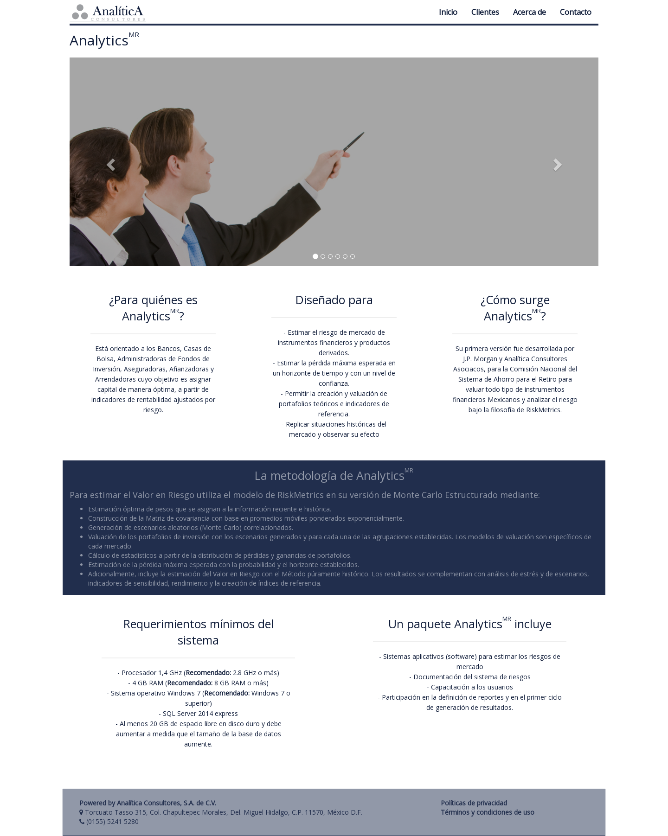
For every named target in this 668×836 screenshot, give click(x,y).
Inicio (448, 12)
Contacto (575, 12)
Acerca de (529, 12)
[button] (109, 161)
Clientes (485, 12)
